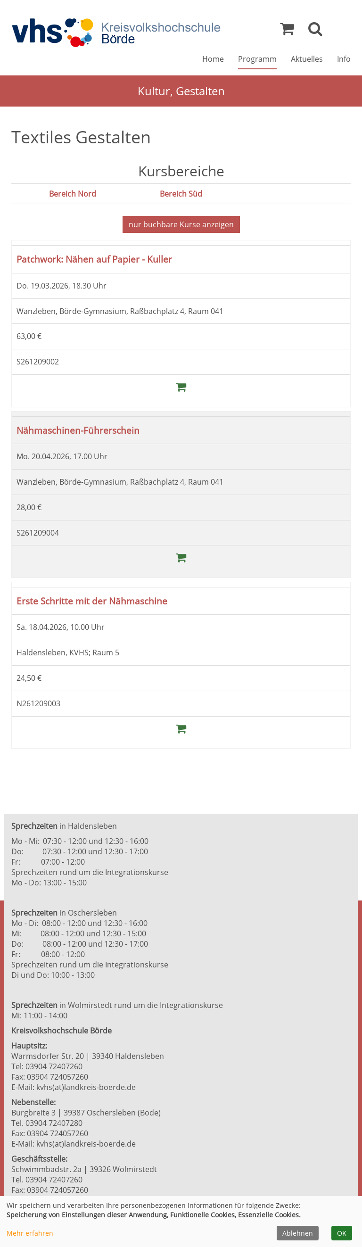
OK (341, 1233)
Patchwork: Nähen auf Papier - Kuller (94, 259)
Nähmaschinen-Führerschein (78, 429)
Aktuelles (307, 59)
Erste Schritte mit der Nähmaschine (91, 600)
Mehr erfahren (30, 1233)
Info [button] (344, 59)
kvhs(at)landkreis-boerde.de (86, 1087)
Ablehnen (297, 1233)
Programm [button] (257, 59)
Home (213, 59)
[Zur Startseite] (116, 33)
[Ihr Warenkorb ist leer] (287, 31)
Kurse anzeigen (181, 224)
